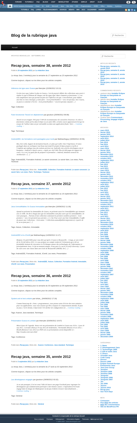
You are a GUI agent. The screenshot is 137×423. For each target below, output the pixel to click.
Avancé (40, 345)
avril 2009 (104, 236)
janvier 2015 (105, 134)
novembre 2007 (106, 270)
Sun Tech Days (106, 392)
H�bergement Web (96, 419)
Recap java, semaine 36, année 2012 (41, 276)
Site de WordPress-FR (109, 407)
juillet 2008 (104, 254)
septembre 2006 (107, 299)
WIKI (77, 9)
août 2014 (104, 138)
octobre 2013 (105, 158)
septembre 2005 (107, 319)
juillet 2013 (104, 162)
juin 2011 (104, 212)
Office (102, 6)
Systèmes (118, 6)
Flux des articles (109, 403)
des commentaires (110, 405)
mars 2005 (104, 331)
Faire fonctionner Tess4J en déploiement (27, 115)
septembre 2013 (107, 160)
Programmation (86, 6)
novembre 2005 (106, 315)
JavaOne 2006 (106, 372)
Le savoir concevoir (79, 170)
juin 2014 (104, 142)
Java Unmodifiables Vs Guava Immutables (28, 207)
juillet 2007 (104, 279)
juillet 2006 (104, 303)
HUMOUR (102, 9)
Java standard (59, 345)
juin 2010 (104, 232)
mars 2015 (104, 130)
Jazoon (103, 386)
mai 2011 (104, 214)
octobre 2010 (105, 226)
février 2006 (105, 311)
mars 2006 (104, 309)
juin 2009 (104, 234)
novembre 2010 (106, 224)
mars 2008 (104, 262)
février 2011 (105, 218)
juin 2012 (104, 188)
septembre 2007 (107, 275)
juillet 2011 (104, 210)
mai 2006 (104, 307)
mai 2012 (104, 190)
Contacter (55, 416)
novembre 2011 (106, 202)
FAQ (32, 9)
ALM (47, 6)
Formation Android (64, 170)
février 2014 (105, 150)
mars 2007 (104, 287)
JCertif (13, 264)
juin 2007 (104, 281)
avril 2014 (104, 146)
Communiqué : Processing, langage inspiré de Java (112, 119)
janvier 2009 (105, 242)
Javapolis (104, 376)
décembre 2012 (106, 176)
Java (62, 6)
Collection (52, 170)
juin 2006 (104, 305)
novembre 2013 (106, 156)
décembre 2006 (106, 293)
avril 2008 (104, 260)
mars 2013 (104, 170)
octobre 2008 (105, 248)
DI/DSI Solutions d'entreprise (23, 6)
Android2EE (42, 170)
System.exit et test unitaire (21, 299)
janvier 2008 (105, 266)
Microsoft (55, 6)
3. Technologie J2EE (108, 350)
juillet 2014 (104, 140)
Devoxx (103, 360)
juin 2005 (104, 325)
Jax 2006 (104, 384)
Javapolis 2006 (106, 378)
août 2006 (104, 301)
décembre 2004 (106, 337)
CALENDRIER (91, 9)
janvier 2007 (105, 291)
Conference (48, 345)
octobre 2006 (105, 297)
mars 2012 (104, 194)
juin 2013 (104, 164)
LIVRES (38, 9)
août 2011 (104, 208)
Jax (101, 382)
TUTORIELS (25, 9)
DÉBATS (71, 9)
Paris (31, 172)
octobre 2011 (105, 204)
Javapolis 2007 (106, 380)
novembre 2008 (106, 246)
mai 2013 (104, 166)
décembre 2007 (106, 268)
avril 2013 (104, 168)
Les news (24, 172)
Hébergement (60, 419)
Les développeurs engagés (22, 380)
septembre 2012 (107, 182)
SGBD (96, 6)
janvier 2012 (105, 198)
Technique (37, 172)
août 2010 (104, 230)
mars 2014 (104, 148)
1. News (103, 346)
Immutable (82, 262)
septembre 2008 (107, 250)
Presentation (30, 264)
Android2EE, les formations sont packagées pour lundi (32, 139)
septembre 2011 (107, 206)
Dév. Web (69, 6)
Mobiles (109, 6)
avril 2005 (104, 329)
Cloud (37, 6)
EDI (77, 6)
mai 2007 (104, 283)
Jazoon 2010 (105, 388)
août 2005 (104, 321)
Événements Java (107, 366)
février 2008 (105, 264)
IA (43, 6)
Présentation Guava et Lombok (23, 321)
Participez (50, 419)
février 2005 (105, 333)
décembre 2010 (106, 222)
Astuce (50, 262)
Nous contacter (39, 419)
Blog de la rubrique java (34, 35)
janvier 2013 (105, 174)
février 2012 (105, 196)
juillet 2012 (104, 186)
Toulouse (45, 172)
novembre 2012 (106, 178)
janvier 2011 (105, 220)
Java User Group (107, 368)
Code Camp (105, 358)
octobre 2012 (105, 180)
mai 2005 (104, 327)
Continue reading (75, 308)
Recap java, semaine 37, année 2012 (41, 184)
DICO (83, 9)
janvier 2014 (105, 152)
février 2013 (105, 172)
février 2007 (105, 289)
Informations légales (73, 419)
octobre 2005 (105, 317)
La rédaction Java (42, 70)
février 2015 (105, 132)
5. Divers (104, 354)
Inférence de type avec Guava (23, 88)
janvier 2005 (105, 335)
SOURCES (63, 9)
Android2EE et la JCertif (20, 235)
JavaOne (104, 370)
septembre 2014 (107, 136)
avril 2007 (104, 285)
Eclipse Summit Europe (110, 364)
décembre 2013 (106, 154)
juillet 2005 (104, 323)
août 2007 (104, 277)
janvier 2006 (105, 313)
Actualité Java (106, 356)
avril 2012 (104, 192)
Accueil (15, 47)
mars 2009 (104, 238)
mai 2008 (104, 258)
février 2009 (105, 240)
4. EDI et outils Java (108, 352)
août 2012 (104, 184)
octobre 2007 (105, 272)
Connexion (104, 401)
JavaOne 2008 (106, 374)
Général (41, 404)
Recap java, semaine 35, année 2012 (41, 357)
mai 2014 (104, 144)
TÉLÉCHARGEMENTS (50, 9)
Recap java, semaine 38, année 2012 (41, 66)
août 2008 (104, 252)
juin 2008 (104, 256)
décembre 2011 (106, 200)
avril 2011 (104, 216)
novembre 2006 (106, 295)
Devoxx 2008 (105, 362)
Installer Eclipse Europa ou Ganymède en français (112, 95)
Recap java (24, 170)
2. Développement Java (110, 348)
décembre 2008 (106, 244)
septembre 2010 (107, 228)
